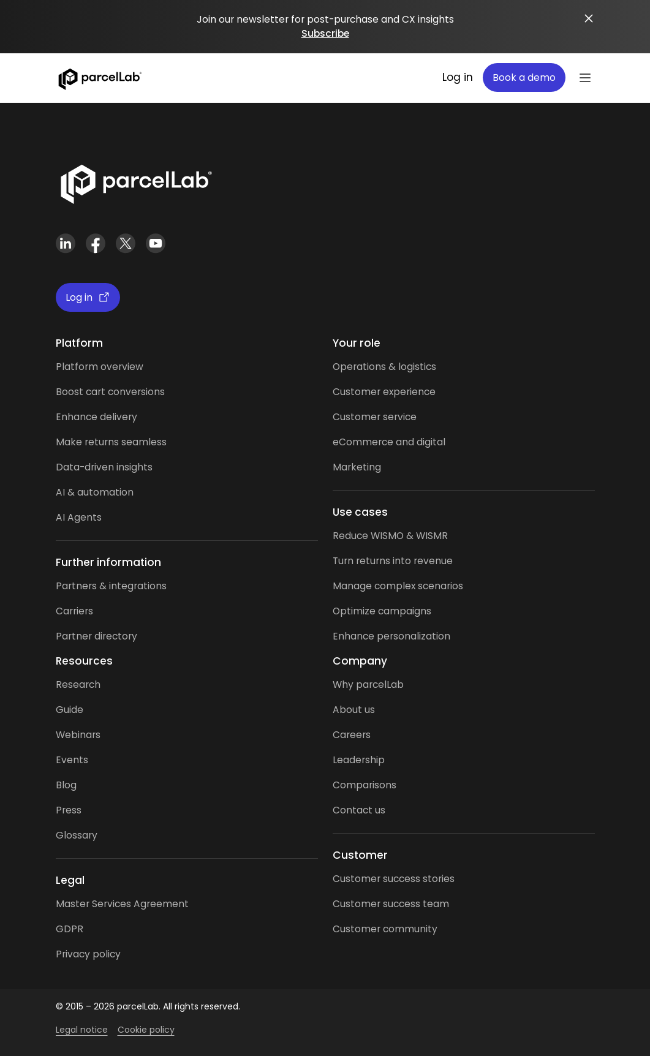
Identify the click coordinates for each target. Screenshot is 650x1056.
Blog (66, 785)
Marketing (357, 467)
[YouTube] (156, 243)
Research (78, 684)
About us (354, 709)
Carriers (74, 611)
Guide (69, 709)
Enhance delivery (96, 416)
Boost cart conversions (110, 391)
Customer (358, 416)
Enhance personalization (391, 636)
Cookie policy (146, 1030)
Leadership (359, 759)
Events (72, 759)
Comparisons (364, 785)
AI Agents (79, 517)
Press (68, 810)
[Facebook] (96, 243)
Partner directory (96, 636)
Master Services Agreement (122, 903)
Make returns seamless (111, 442)
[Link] (136, 182)
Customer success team (391, 903)
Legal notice (82, 1030)
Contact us (359, 810)
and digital (419, 442)
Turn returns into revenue (393, 560)
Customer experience (384, 391)
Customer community (385, 928)
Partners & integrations (111, 585)
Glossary (76, 835)
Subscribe (325, 33)
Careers (352, 734)
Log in (457, 77)
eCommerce (363, 442)
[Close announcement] (589, 18)
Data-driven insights (104, 467)
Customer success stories (394, 878)
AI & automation (95, 492)
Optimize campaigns (382, 611)
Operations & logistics (384, 366)
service (400, 416)
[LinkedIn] (66, 243)
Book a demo (524, 77)
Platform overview (99, 366)
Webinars (78, 734)
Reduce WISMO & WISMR (390, 535)
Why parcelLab (368, 684)
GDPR (69, 928)
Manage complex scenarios (398, 585)
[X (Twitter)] (126, 243)
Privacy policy (88, 954)
